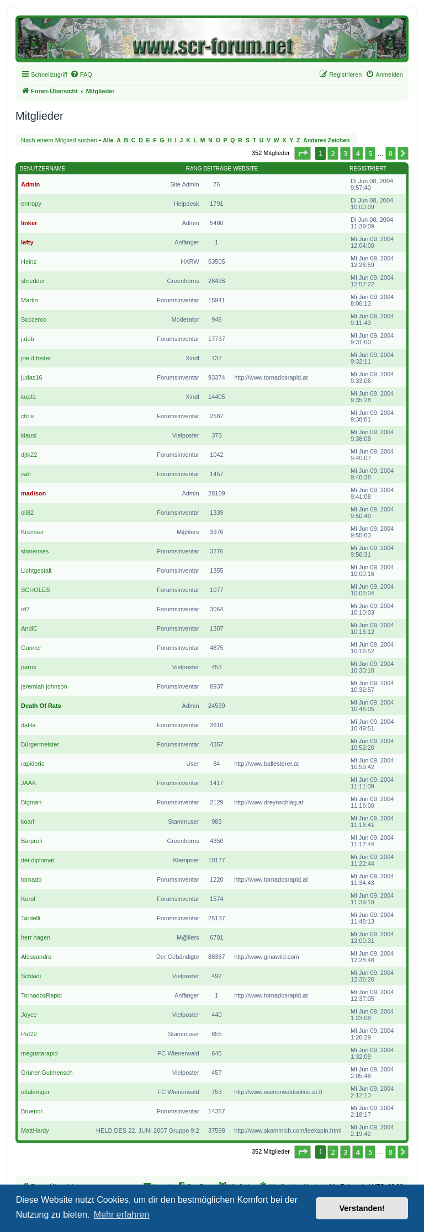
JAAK (28, 783)
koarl (27, 821)
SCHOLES (35, 589)
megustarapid (39, 1053)
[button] (302, 153)
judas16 (32, 377)
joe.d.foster (36, 358)
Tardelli (30, 918)
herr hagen (35, 937)
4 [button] (357, 153)
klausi (28, 435)
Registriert (367, 169)
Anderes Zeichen (326, 140)
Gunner (31, 647)
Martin (29, 300)
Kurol (28, 898)
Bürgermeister (40, 744)
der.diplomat (37, 860)
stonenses (35, 551)
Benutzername (43, 169)
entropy (31, 203)
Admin (30, 184)
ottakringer (35, 1092)
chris (27, 416)
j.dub (27, 338)
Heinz (28, 261)
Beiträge (218, 169)
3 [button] (345, 153)
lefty (27, 242)
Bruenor (32, 1111)
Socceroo (33, 319)
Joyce (29, 1014)
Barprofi (32, 841)
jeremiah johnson (44, 686)
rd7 (25, 609)
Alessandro (36, 956)
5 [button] (370, 153)
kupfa (28, 396)
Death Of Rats (41, 705)
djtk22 (29, 454)
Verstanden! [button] (362, 1208)
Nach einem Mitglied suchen (59, 140)
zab (26, 474)
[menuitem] (81, 74)
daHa (28, 725)
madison (33, 493)
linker (29, 223)
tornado (31, 879)
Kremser (32, 532)
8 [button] (391, 153)
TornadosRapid (41, 995)
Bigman (31, 802)
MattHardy (35, 1130)
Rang (194, 169)
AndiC (29, 628)
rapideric (32, 763)
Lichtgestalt (36, 570)
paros (28, 667)
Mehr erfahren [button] (122, 1214)
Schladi (31, 976)
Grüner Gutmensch (47, 1072)
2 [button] (333, 153)
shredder (33, 281)
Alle (108, 140)
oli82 (27, 512)
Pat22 (29, 1034)
